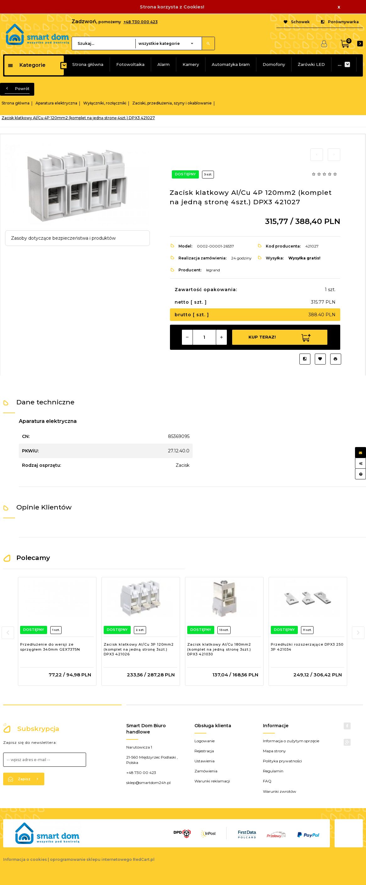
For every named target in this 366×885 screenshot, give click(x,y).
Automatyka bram (231, 64)
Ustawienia (204, 761)
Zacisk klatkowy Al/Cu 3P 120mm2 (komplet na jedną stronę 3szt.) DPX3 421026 (139, 649)
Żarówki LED (311, 64)
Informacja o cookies (25, 859)
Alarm (163, 64)
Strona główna (87, 64)
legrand (213, 270)
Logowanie (204, 740)
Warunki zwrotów (279, 791)
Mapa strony (274, 751)
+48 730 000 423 (140, 21)
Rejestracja (204, 751)
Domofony (274, 64)
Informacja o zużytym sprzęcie (291, 740)
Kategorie (27, 65)
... (339, 64)
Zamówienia (205, 771)
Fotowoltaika (130, 64)
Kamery (191, 64)
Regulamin (273, 771)
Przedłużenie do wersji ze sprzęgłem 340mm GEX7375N (50, 647)
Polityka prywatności (282, 761)
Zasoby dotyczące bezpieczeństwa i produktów (63, 238)
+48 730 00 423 (141, 772)
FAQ (267, 781)
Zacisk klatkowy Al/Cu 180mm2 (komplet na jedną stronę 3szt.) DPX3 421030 (219, 649)
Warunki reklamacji (212, 781)
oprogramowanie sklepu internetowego (91, 859)
